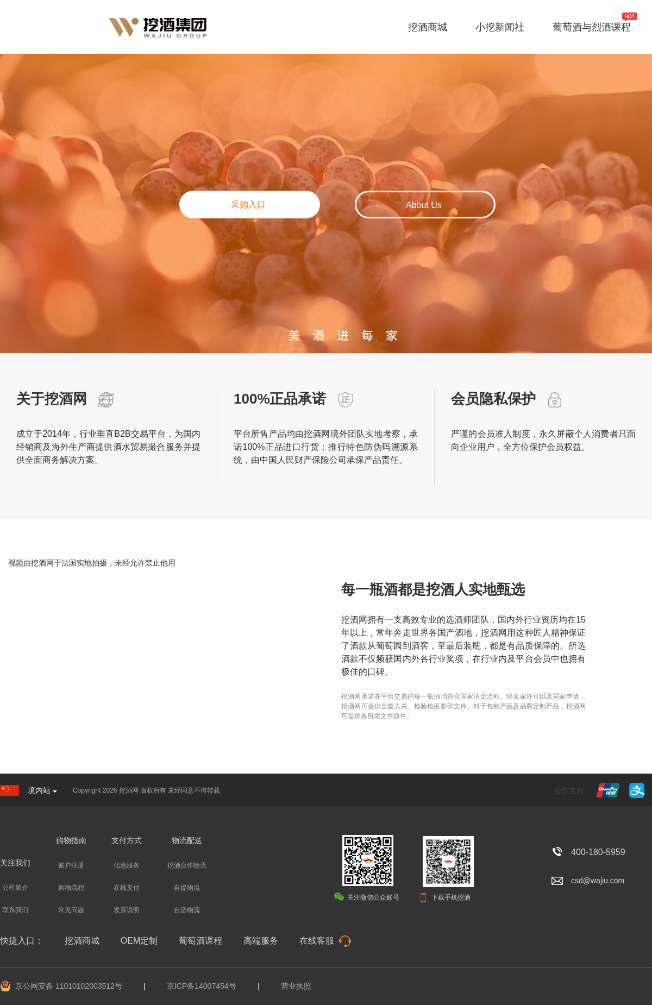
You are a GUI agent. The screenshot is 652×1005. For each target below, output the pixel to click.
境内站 (42, 790)
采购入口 (248, 204)
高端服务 (260, 940)
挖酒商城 (427, 27)
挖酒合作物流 (186, 865)
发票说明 (127, 910)
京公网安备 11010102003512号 (68, 986)
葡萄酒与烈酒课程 (592, 27)
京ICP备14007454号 (201, 986)
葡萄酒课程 (200, 940)
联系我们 (15, 910)
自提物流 (187, 887)
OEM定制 (139, 940)
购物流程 (71, 887)
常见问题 (71, 910)
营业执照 (296, 986)
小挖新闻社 (499, 27)
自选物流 (187, 910)
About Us (424, 205)
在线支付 (127, 887)
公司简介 (15, 887)
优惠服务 (127, 865)
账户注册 (71, 865)
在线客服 (325, 940)
